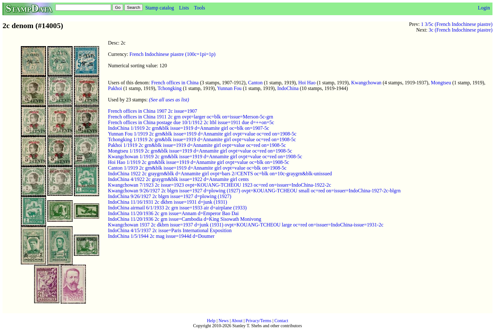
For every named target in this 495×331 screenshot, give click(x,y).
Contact (281, 320)
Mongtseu (441, 82)
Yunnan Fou (229, 88)
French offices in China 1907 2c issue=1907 (152, 111)
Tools (199, 7)
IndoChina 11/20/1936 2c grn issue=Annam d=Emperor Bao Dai (173, 213)
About (236, 320)
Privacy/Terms (258, 320)
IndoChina (288, 88)
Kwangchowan (366, 82)
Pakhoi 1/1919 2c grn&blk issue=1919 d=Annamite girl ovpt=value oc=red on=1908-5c (197, 145)
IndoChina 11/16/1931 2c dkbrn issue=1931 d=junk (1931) (167, 202)
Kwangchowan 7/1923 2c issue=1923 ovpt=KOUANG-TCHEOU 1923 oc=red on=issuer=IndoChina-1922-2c (219, 185)
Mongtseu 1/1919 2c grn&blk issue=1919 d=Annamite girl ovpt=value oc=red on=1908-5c (200, 150)
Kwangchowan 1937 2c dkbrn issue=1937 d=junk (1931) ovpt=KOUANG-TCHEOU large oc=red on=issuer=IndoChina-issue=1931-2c (246, 224)
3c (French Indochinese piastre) (460, 30)
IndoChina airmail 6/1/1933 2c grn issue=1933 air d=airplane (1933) (177, 207)
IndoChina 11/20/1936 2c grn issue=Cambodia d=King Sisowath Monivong (184, 219)
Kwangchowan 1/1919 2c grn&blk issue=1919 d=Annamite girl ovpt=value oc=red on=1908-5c (205, 156)
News (223, 320)
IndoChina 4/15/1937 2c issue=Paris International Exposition (170, 230)
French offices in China (175, 82)
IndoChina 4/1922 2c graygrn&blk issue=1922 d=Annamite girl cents (178, 179)
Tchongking (170, 88)
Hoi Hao (307, 82)
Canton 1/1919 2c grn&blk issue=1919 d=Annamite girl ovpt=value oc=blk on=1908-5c (197, 168)
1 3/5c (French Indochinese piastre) (456, 24)
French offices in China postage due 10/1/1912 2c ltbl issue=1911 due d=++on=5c (191, 122)
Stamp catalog (159, 7)
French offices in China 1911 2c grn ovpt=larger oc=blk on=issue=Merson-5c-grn (190, 116)
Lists (184, 7)
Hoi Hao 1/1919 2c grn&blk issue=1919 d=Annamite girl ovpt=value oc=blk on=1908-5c (198, 162)
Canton (255, 82)
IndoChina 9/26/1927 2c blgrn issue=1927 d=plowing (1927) (169, 196)
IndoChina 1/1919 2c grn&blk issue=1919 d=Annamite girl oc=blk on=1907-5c (188, 128)
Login (484, 7)
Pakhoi (115, 88)
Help (211, 320)
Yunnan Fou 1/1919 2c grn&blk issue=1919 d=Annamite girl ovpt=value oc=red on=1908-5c (202, 133)
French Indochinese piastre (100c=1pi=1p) (172, 54)
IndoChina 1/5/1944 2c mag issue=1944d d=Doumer (161, 236)
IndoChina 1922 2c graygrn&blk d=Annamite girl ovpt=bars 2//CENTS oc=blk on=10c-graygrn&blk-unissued (220, 173)
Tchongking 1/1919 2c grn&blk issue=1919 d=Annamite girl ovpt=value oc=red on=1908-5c (202, 139)
